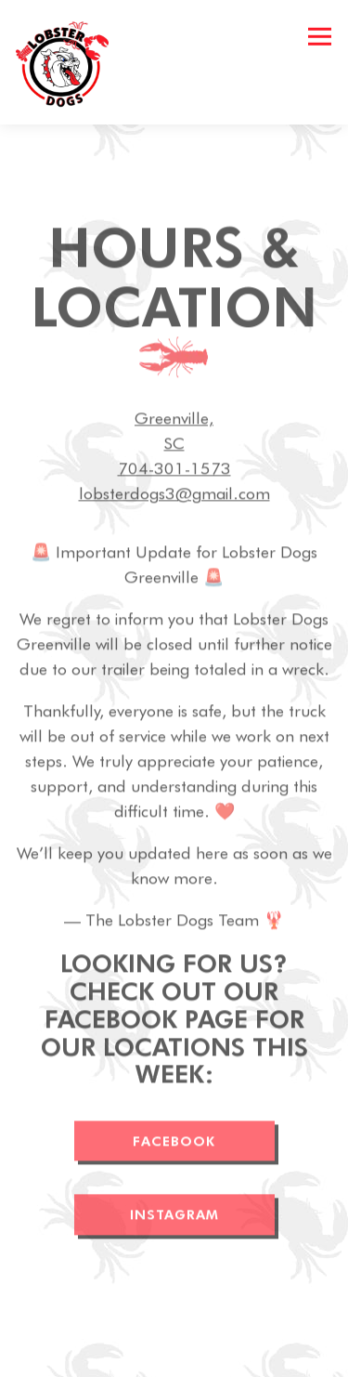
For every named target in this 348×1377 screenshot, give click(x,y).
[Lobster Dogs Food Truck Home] (68, 62)
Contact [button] (174, 1355)
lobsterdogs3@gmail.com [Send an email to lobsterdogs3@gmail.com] (174, 495)
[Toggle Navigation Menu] (319, 36)
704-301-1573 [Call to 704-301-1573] (174, 470)
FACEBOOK (174, 1142)
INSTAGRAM (174, 1216)
